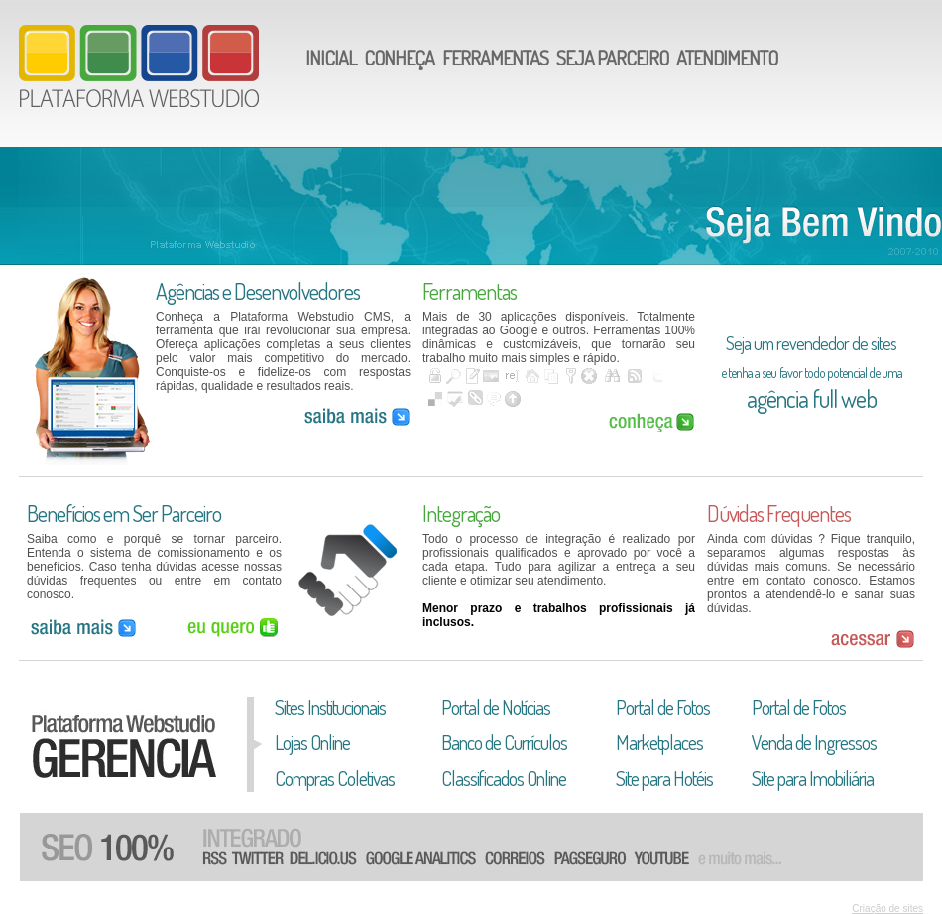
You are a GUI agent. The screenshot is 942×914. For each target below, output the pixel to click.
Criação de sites (887, 908)
